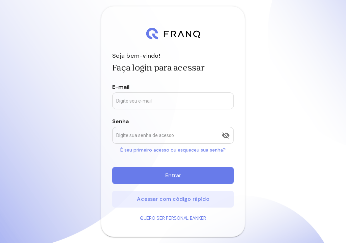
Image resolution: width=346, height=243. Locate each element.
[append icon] (226, 135)
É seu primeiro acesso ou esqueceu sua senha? (173, 150)
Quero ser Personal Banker (173, 218)
